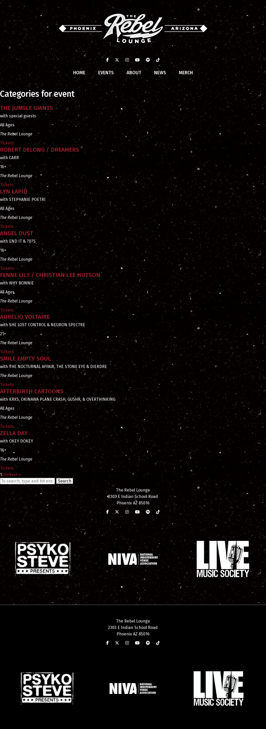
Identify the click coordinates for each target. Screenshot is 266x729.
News (160, 73)
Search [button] (64, 481)
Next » (14, 474)
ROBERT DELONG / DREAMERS (39, 149)
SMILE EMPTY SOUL (25, 358)
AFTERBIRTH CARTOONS (31, 391)
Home (79, 73)
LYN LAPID (13, 191)
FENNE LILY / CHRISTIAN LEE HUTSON (50, 275)
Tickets (7, 143)
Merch (186, 73)
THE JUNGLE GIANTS (26, 107)
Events (106, 73)
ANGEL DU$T (16, 233)
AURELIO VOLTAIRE (25, 316)
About (134, 73)
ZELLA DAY (14, 433)
